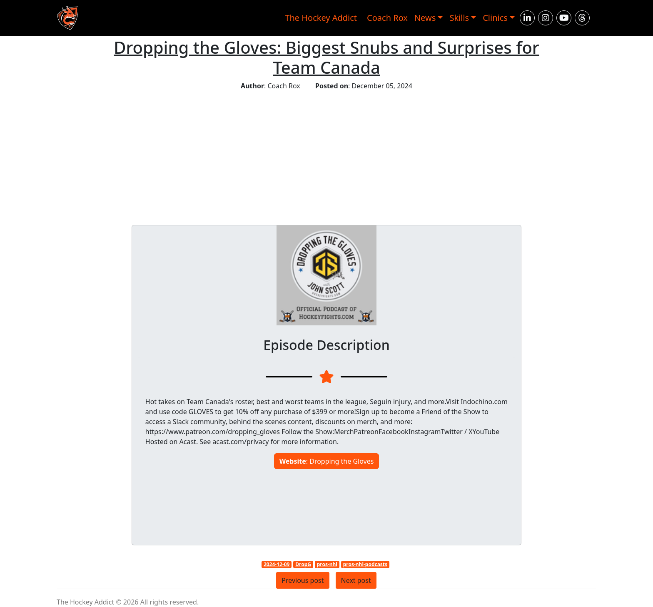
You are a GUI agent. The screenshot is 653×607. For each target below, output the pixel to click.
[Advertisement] (326, 153)
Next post (356, 580)
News (425, 17)
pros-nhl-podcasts (365, 564)
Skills (459, 17)
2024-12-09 (277, 564)
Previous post (303, 580)
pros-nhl (327, 564)
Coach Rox (387, 17)
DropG (303, 564)
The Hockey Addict (321, 17)
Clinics (495, 17)
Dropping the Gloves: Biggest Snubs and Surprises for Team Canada (326, 57)
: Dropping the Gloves (326, 461)
